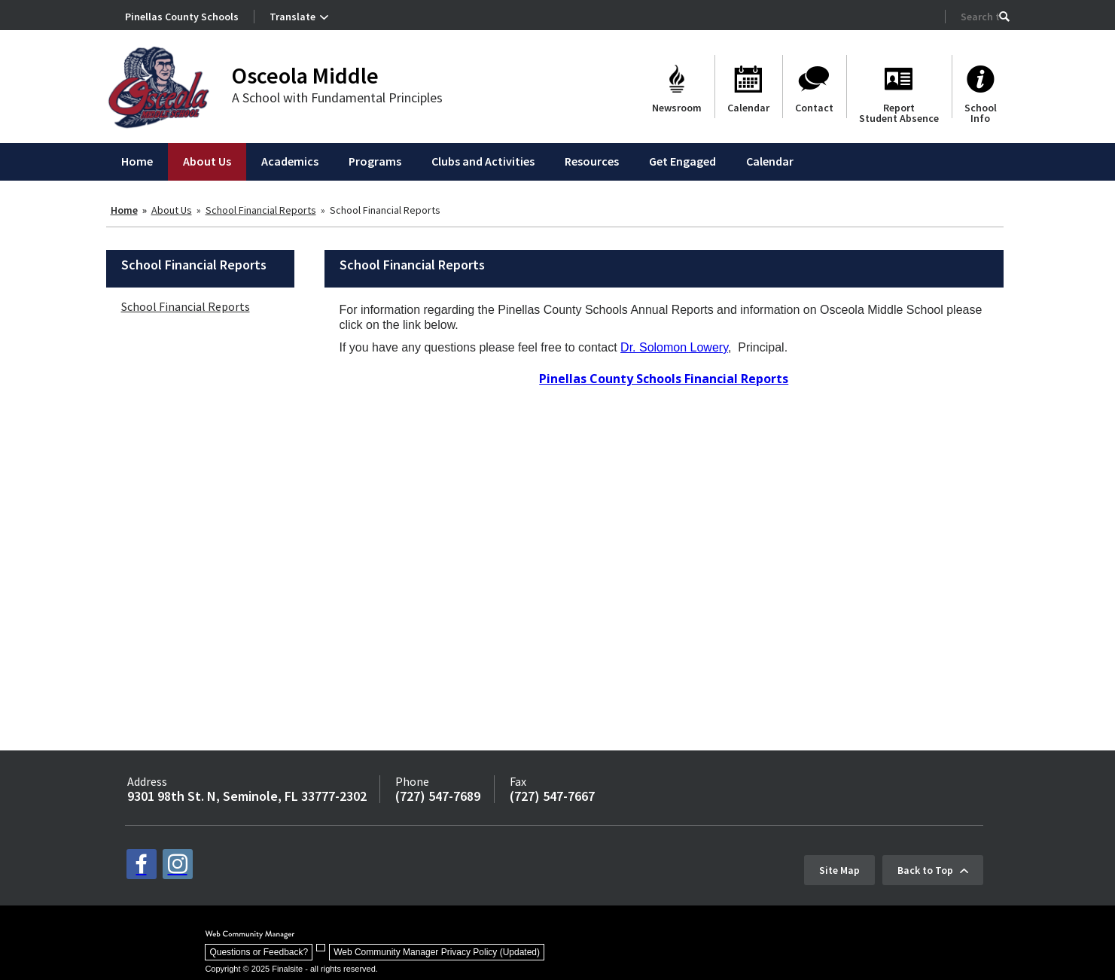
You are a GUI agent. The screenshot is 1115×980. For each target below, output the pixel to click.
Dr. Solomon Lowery (674, 347)
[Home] (137, 162)
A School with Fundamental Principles (337, 97)
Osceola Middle (305, 75)
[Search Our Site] (980, 16)
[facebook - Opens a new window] (141, 864)
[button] (1004, 16)
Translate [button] (292, 16)
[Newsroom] (676, 86)
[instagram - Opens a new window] (178, 864)
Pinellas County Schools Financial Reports (663, 378)
